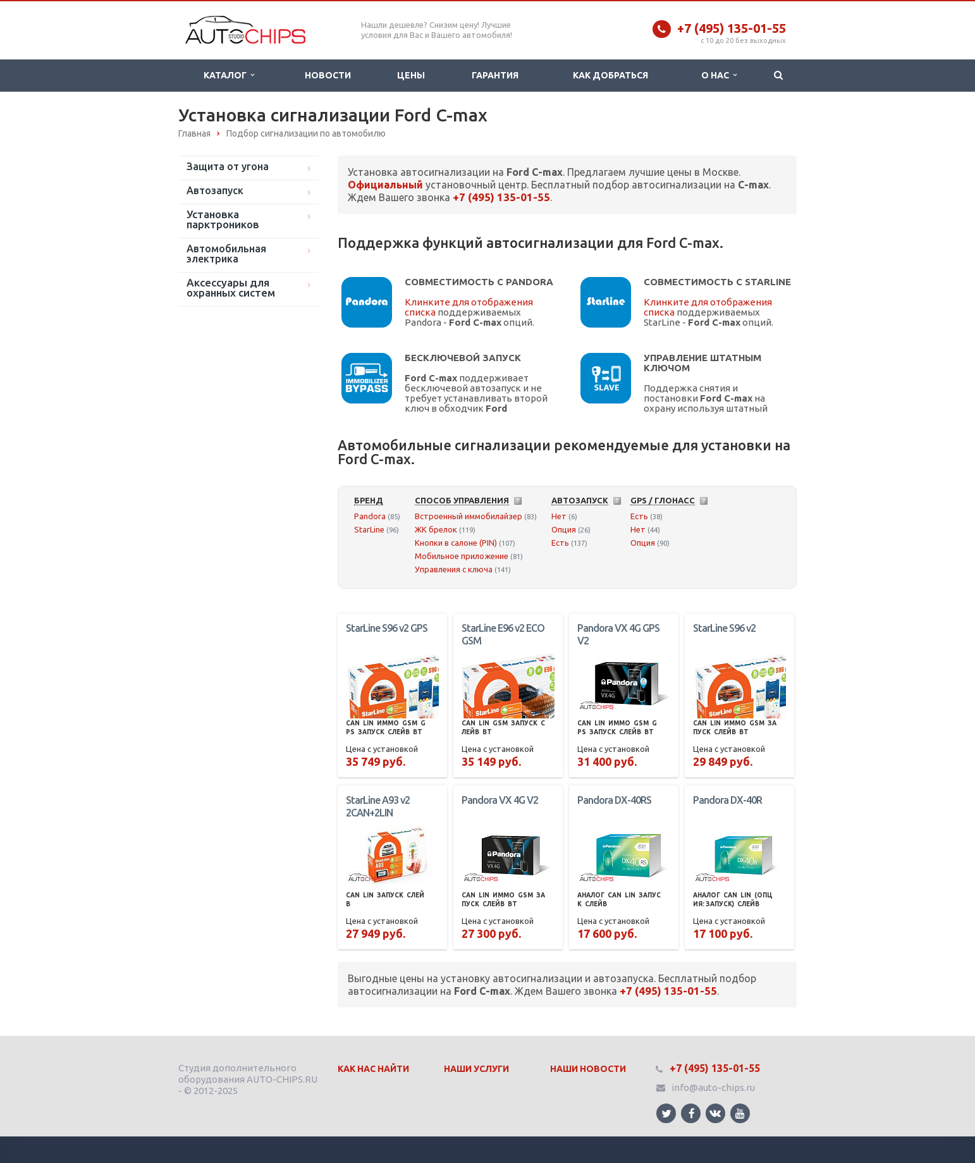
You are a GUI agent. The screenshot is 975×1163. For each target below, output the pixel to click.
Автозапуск (215, 190)
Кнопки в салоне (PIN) (456, 542)
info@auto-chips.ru (713, 1087)
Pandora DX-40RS (614, 800)
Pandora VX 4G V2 (500, 800)
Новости (328, 75)
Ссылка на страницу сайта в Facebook (692, 1113)
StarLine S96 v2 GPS (386, 628)
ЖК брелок (436, 529)
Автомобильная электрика (226, 253)
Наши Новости (588, 1069)
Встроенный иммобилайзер (468, 516)
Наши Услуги (476, 1069)
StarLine (369, 529)
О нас (719, 75)
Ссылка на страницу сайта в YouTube (740, 1113)
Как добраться (610, 75)
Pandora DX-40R (727, 800)
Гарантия (495, 75)
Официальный (385, 184)
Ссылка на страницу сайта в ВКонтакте (715, 1112)
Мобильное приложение (461, 555)
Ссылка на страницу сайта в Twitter (666, 1113)
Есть (560, 542)
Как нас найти (373, 1069)
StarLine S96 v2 (724, 628)
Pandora (370, 516)
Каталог (229, 75)
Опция (563, 529)
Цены (411, 75)
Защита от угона (228, 166)
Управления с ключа (454, 569)
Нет (559, 516)
